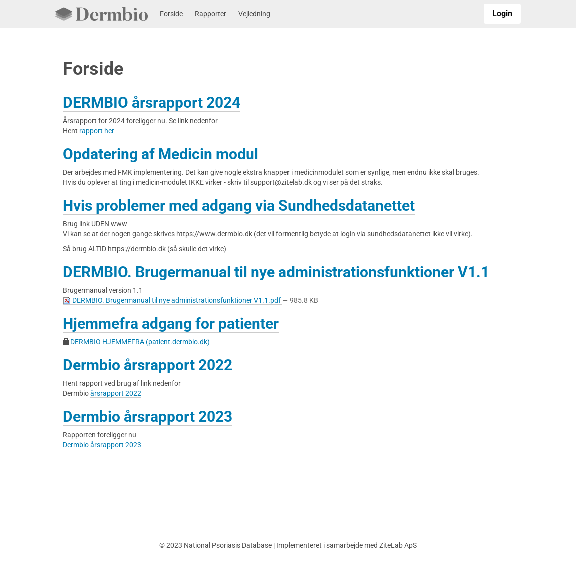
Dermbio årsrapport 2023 (147, 417)
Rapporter (210, 14)
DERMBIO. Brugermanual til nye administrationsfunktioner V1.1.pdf (172, 300)
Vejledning (254, 14)
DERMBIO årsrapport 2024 (151, 103)
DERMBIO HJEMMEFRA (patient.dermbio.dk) (140, 342)
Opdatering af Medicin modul (160, 154)
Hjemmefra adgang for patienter (171, 323)
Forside (171, 14)
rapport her (96, 131)
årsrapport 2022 (115, 394)
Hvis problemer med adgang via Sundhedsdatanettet (239, 205)
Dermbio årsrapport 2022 (147, 365)
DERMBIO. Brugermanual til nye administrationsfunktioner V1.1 (276, 272)
